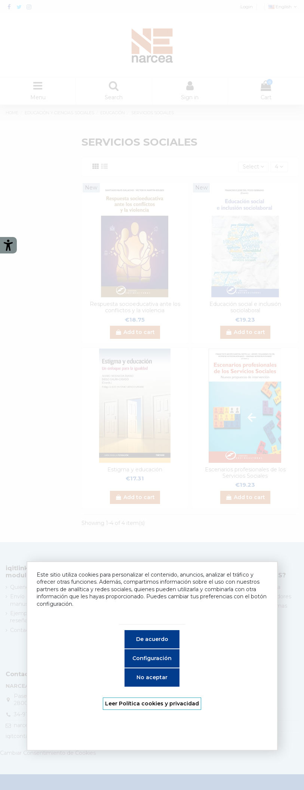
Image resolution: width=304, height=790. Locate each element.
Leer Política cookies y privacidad (152, 703)
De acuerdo (152, 639)
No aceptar (152, 677)
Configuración (152, 658)
